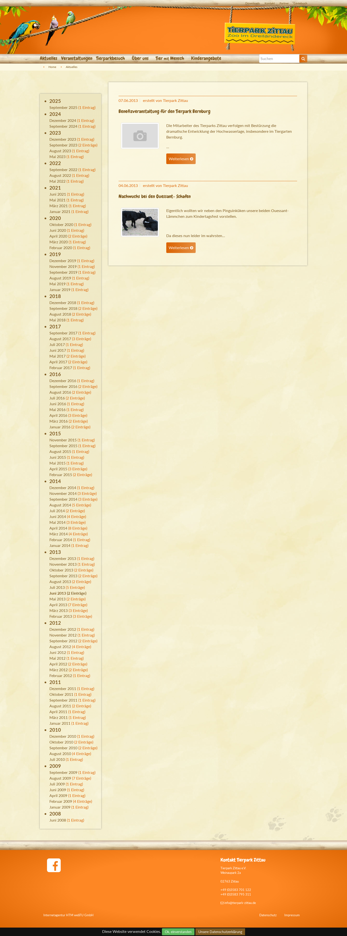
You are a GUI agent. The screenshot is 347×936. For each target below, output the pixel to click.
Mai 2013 (57, 599)
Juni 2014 (57, 516)
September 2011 (63, 700)
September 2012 (63, 640)
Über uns (141, 58)
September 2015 (63, 445)
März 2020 (58, 241)
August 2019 (60, 278)
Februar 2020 (60, 247)
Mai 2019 (57, 283)
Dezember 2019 (62, 260)
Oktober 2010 (61, 742)
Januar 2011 (59, 723)
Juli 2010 (57, 759)
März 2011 (58, 717)
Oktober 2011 (61, 694)
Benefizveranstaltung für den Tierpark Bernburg (164, 111)
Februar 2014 (60, 539)
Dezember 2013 (62, 558)
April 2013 (58, 604)
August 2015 (60, 451)
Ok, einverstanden (178, 932)
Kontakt (270, 3)
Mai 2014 (57, 522)
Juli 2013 (57, 587)
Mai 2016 (57, 409)
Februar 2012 (60, 675)
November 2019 (63, 266)
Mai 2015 (57, 463)
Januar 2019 (59, 289)
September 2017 (63, 333)
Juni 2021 (57, 194)
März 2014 (58, 533)
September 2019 (63, 272)
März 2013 (58, 610)
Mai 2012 (57, 658)
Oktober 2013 (61, 570)
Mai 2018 (57, 320)
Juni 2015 (57, 457)
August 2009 (60, 778)
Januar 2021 (59, 211)
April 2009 (58, 795)
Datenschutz (268, 915)
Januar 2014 (59, 545)
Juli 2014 (57, 510)
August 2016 (60, 392)
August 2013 (60, 581)
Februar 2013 (60, 616)
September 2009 (63, 772)
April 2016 (58, 415)
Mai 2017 (57, 356)
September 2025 (63, 107)
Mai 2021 (57, 200)
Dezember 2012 (62, 629)
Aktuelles (48, 58)
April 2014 (58, 528)
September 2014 (63, 499)
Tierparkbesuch (111, 58)
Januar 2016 (59, 427)
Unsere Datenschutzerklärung (220, 932)
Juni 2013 (57, 593)
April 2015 (58, 468)
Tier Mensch (170, 58)
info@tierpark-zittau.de (238, 903)
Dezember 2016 (62, 380)
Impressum (292, 915)
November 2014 (63, 493)
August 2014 (60, 505)
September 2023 (63, 145)
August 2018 (60, 314)
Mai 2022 (57, 181)
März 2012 (58, 669)
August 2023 (60, 150)
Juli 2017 (57, 344)
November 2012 (63, 635)
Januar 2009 (59, 807)
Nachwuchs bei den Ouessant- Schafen (155, 196)
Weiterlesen (181, 158)
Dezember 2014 (62, 487)
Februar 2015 (60, 474)
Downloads (252, 3)
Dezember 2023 (62, 139)
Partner (284, 3)
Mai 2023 (57, 156)
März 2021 (58, 205)
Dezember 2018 (62, 302)
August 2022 (60, 175)
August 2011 (60, 706)
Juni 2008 (57, 820)
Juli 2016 (57, 398)
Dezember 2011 (62, 688)
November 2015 (63, 440)
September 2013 (63, 575)
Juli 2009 (57, 784)
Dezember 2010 (62, 736)
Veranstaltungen (76, 58)
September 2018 (63, 308)
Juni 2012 (57, 652)
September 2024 (63, 126)
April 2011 (58, 711)
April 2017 (58, 361)
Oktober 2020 (61, 224)
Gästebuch (300, 3)
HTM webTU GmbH (79, 915)
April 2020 (58, 236)
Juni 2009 (57, 789)
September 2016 (63, 386)
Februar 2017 (60, 367)
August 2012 (60, 646)
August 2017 (60, 338)
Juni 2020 (57, 230)
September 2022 (63, 169)
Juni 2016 (57, 403)
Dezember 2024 (62, 120)
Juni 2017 (57, 350)
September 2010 (63, 747)
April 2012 (58, 664)
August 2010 (60, 753)
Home (52, 67)
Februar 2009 (60, 801)
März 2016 (58, 421)
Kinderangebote (206, 58)
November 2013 (63, 564)
